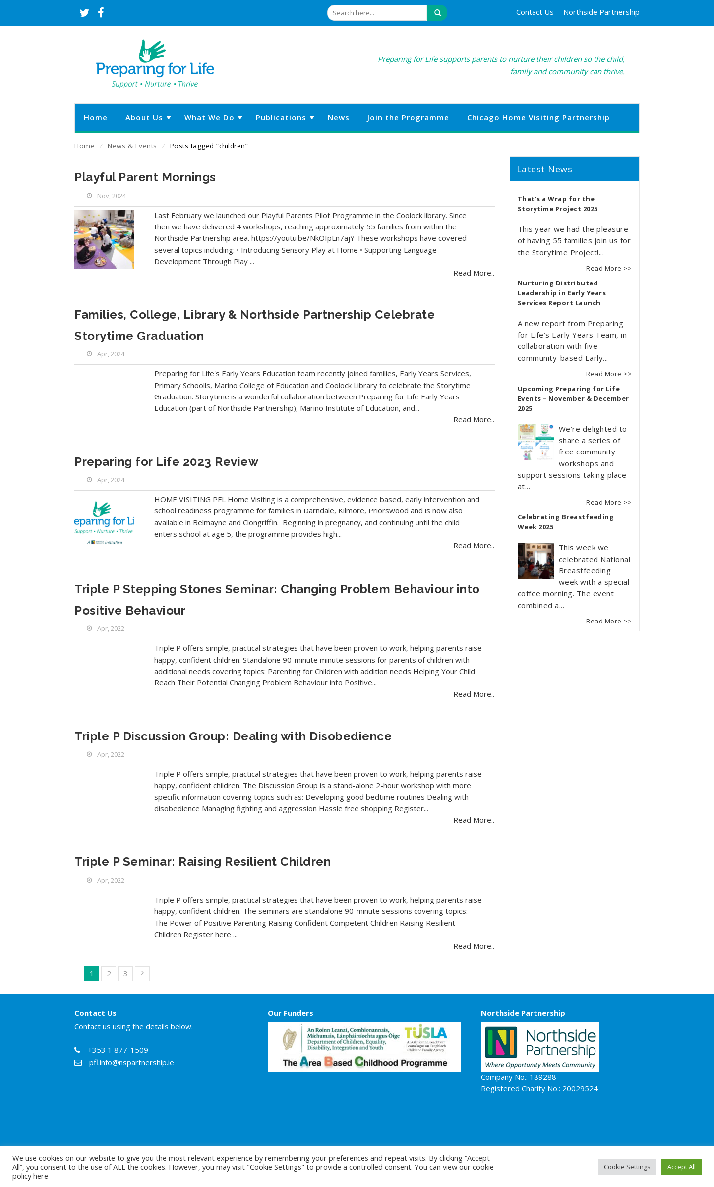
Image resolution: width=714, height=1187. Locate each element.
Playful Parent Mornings (145, 177)
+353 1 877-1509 (118, 1050)
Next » (142, 973)
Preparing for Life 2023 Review (166, 461)
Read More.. (473, 273)
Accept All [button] (681, 1166)
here (40, 1176)
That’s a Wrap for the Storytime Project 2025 (558, 203)
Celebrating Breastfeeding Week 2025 (566, 521)
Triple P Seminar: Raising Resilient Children (202, 861)
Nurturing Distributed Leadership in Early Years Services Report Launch (562, 293)
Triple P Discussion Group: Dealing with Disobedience (233, 736)
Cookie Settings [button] (627, 1166)
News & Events (132, 145)
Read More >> (609, 268)
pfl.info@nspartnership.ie (131, 1062)
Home (84, 145)
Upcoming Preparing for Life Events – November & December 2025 (573, 398)
